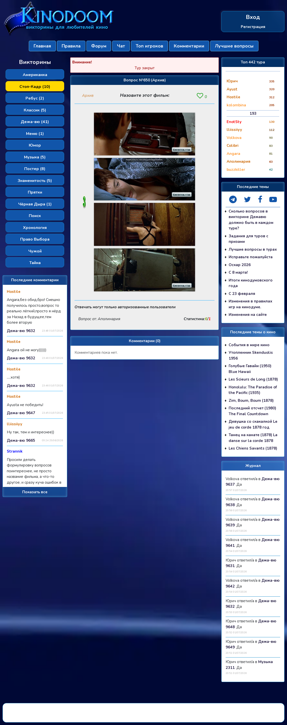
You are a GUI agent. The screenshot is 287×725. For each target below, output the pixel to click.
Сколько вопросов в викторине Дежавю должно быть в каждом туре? (251, 220)
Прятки (35, 192)
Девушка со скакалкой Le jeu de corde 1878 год (253, 424)
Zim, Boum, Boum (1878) (251, 400)
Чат (121, 46)
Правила (71, 46)
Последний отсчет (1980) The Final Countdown (252, 411)
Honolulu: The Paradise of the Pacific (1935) (253, 390)
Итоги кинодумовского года (251, 283)
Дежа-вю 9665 (21, 440)
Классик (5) (35, 110)
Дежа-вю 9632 (21, 330)
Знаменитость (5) (35, 180)
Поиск (35, 216)
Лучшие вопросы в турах (253, 249)
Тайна (35, 263)
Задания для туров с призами (248, 238)
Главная (42, 46)
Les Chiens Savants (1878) (253, 448)
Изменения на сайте (248, 314)
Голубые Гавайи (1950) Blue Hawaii (250, 368)
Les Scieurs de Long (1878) (253, 379)
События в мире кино (249, 344)
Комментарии (189, 46)
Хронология (35, 227)
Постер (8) (34, 169)
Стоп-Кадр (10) (34, 86)
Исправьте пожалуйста (251, 257)
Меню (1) (35, 133)
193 (253, 113)
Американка (35, 75)
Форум (98, 46)
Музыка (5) (35, 157)
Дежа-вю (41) (35, 122)
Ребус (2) (35, 98)
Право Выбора (35, 239)
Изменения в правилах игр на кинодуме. (250, 304)
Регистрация (253, 26)
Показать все (34, 492)
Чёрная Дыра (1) (35, 204)
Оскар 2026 (240, 264)
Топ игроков (149, 46)
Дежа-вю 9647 (21, 412)
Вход (253, 17)
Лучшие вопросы (234, 46)
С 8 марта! (238, 272)
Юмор (35, 145)
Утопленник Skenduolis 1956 (251, 355)
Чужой (35, 251)
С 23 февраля (242, 293)
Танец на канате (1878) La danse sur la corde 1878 (253, 437)
